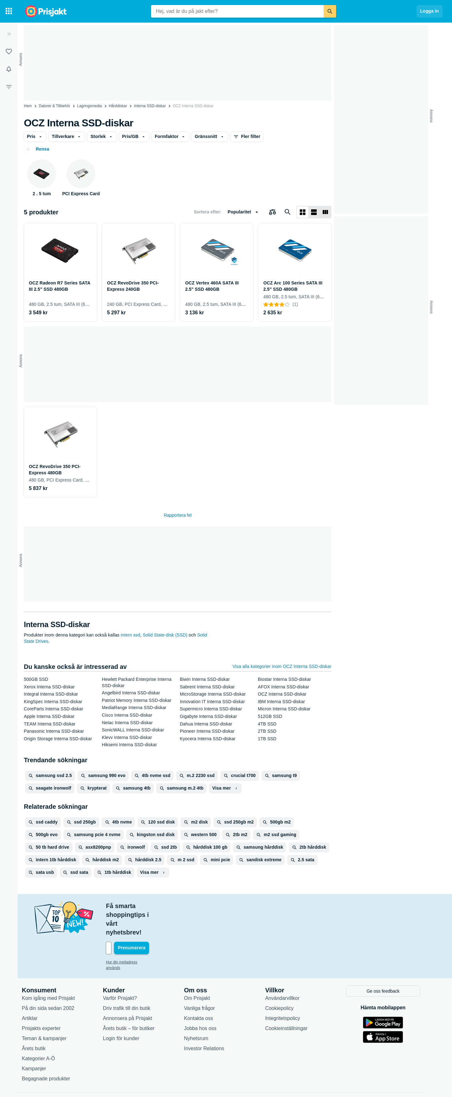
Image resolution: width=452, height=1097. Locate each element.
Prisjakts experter (46, 1001)
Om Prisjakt (202, 971)
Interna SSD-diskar (150, 106)
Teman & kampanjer (49, 1011)
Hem (28, 106)
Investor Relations (209, 1021)
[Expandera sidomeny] (9, 34)
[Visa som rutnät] (302, 212)
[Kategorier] (9, 11)
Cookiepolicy (284, 981)
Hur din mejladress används (134, 936)
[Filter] (9, 86)
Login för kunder (126, 1011)
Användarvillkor (287, 971)
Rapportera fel (178, 515)
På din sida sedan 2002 (53, 981)
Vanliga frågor (204, 981)
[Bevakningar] (9, 69)
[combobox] (237, 11)
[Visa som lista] (314, 212)
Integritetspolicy (287, 991)
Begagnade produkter (51, 1051)
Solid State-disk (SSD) (165, 634)
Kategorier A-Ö (43, 1031)
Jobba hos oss (205, 1001)
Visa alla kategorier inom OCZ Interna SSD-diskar (282, 666)
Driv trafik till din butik (131, 981)
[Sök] (330, 11)
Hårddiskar (118, 106)
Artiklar (35, 991)
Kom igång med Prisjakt (53, 971)
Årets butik (39, 1021)
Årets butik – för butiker (134, 1001)
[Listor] (9, 51)
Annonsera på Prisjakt (132, 991)
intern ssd (130, 634)
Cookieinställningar (291, 1001)
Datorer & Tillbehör (54, 106)
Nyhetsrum (201, 1011)
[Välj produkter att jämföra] (272, 212)
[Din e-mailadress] (152, 921)
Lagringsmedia (89, 106)
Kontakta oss (203, 991)
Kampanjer (39, 1041)
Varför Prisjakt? (125, 971)
